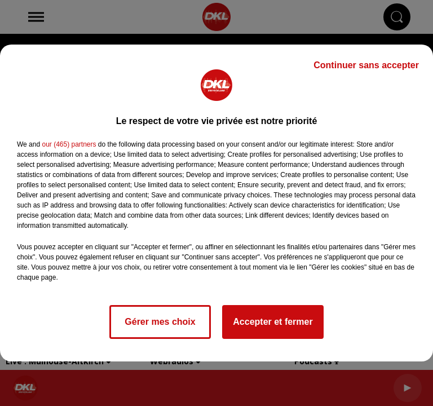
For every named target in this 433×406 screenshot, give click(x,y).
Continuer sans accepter (366, 65)
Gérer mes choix (160, 321)
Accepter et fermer (272, 321)
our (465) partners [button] (69, 144)
